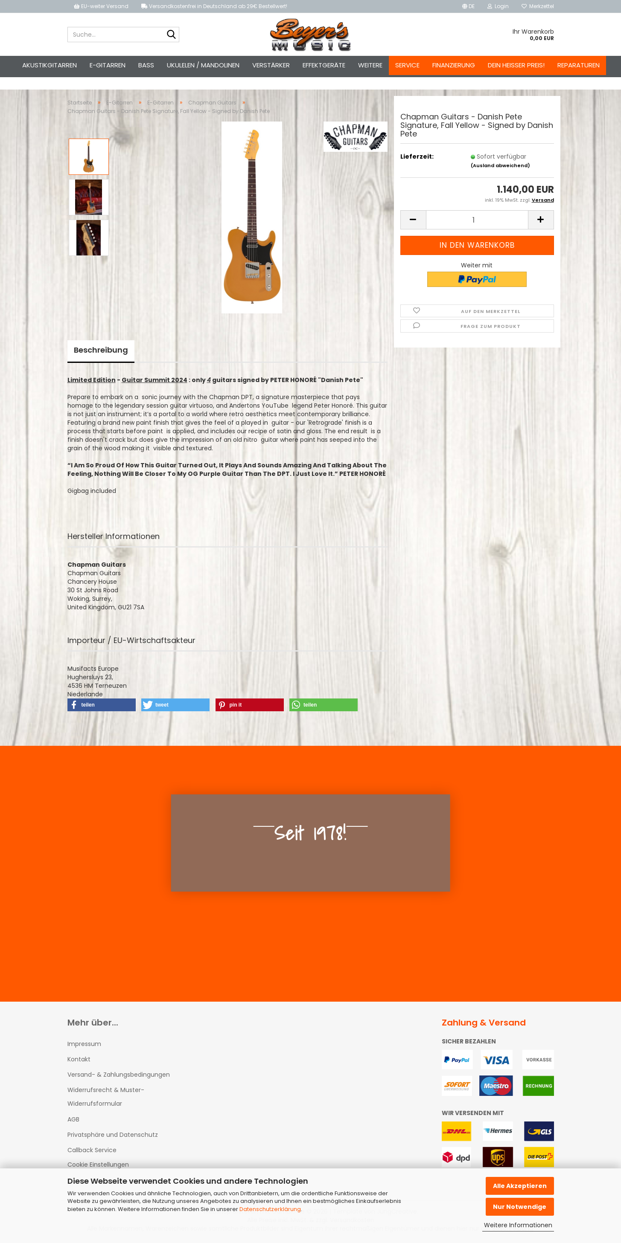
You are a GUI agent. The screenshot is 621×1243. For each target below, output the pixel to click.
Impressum (84, 1044)
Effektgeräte (324, 65)
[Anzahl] (477, 219)
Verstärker (271, 65)
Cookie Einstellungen (98, 1164)
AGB (73, 1119)
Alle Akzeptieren (520, 1186)
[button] (468, 6)
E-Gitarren (107, 65)
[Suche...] (171, 35)
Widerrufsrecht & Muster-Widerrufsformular (105, 1097)
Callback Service (92, 1150)
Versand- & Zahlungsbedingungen (118, 1074)
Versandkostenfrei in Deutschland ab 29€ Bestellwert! (214, 6)
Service (407, 65)
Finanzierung (453, 65)
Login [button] (498, 6)
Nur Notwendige (519, 1206)
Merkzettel (538, 6)
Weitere (370, 65)
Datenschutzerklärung (270, 1209)
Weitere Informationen (518, 1225)
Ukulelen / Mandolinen (203, 65)
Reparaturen (578, 65)
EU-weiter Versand (101, 6)
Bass (146, 65)
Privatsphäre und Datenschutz (112, 1134)
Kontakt (78, 1059)
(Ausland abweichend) (500, 165)
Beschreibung (101, 350)
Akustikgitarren (49, 65)
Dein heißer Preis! (516, 65)
